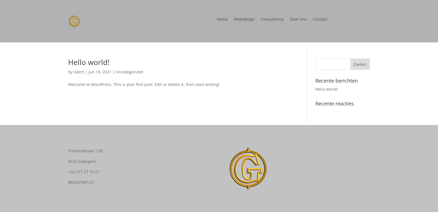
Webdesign (244, 19)
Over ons (298, 19)
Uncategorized (129, 71)
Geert (79, 71)
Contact (320, 19)
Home (222, 19)
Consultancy (272, 19)
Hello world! (89, 62)
